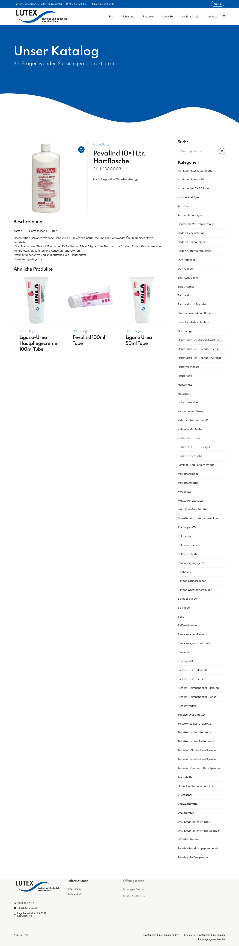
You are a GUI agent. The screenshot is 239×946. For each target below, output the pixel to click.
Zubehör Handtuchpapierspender (199, 848)
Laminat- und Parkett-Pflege (196, 465)
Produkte (148, 16)
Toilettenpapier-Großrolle (194, 724)
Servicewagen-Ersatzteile (194, 643)
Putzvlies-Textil (188, 554)
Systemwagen (187, 706)
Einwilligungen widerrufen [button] (211, 939)
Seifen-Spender (188, 625)
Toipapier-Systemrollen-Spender (199, 768)
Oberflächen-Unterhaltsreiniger (198, 518)
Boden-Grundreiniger (191, 242)
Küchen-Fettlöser (189, 438)
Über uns (128, 16)
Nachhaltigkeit (190, 16)
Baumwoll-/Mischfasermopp (196, 224)
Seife (181, 617)
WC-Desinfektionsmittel (194, 822)
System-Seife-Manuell (192, 670)
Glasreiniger (185, 331)
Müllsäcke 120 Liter (190, 501)
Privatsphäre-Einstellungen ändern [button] (161, 935)
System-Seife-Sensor (191, 679)
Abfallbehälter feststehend (195, 171)
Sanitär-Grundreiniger (192, 581)
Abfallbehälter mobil (191, 179)
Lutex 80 (167, 16)
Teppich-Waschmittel (191, 715)
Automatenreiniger (190, 215)
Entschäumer (186, 287)
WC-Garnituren (188, 839)
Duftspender (186, 269)
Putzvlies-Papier (188, 545)
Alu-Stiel (184, 206)
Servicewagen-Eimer (191, 634)
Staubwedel (185, 661)
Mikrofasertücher (188, 483)
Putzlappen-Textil (189, 527)
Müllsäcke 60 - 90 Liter (193, 509)
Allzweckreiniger (188, 197)
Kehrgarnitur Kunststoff (193, 420)
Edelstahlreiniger (189, 278)
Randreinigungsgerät (191, 563)
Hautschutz (185, 385)
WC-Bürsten (186, 813)
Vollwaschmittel (188, 804)
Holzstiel (183, 394)
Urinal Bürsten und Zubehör (195, 786)
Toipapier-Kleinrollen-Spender (197, 759)
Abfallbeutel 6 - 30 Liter (193, 188)
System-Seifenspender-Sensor (197, 697)
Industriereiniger (188, 402)
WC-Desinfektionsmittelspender (199, 831)
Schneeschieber (188, 599)
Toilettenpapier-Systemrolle (196, 741)
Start (111, 16)
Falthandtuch (186, 295)
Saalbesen (184, 572)
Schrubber (184, 608)
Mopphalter (185, 492)
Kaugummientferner (190, 411)
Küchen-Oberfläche (190, 456)
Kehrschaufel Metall (190, 429)
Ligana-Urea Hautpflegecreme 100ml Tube (38, 343)
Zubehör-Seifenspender (193, 857)
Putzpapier (184, 536)
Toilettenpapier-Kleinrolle (194, 732)
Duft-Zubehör (186, 260)
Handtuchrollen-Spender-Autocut (199, 358)
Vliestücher (185, 795)
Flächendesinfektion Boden (195, 313)
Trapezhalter (186, 777)
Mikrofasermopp (188, 474)
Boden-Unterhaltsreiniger (194, 251)
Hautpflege (101, 144)
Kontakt (212, 16)
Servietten (184, 652)
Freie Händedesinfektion (193, 322)
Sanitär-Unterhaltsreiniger (195, 590)
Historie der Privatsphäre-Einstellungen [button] (204, 935)
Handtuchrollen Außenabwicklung (199, 340)
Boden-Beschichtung (191, 233)
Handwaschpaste (188, 367)
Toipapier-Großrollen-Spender (197, 750)
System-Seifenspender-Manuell (198, 688)
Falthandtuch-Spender (192, 304)
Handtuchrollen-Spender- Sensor (199, 349)
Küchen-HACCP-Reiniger (194, 447)
